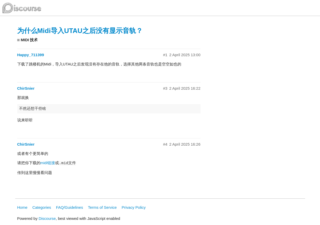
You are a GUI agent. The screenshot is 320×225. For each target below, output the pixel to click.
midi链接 (47, 163)
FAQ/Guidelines (69, 207)
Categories (41, 207)
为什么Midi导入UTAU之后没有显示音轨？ (80, 31)
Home (22, 207)
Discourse (47, 218)
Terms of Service (102, 207)
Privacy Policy (134, 207)
